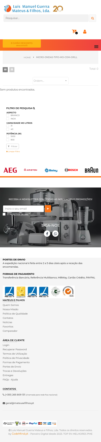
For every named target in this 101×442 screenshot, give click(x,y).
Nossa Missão (10, 309)
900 (12, 139)
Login (6, 345)
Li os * (18, 214)
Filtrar (12, 146)
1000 (13, 136)
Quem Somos (11, 305)
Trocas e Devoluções (14, 370)
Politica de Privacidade (16, 358)
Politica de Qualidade (15, 313)
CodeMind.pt (20, 433)
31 (11, 125)
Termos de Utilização (15, 353)
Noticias (7, 322)
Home (27, 57)
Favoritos (8, 326)
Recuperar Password (15, 349)
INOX (13, 118)
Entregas (8, 375)
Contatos (8, 317)
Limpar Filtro (13, 151)
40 (12, 129)
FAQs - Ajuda (10, 379)
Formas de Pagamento (16, 362)
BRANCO (15, 115)
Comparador (10, 330)
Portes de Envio (12, 366)
